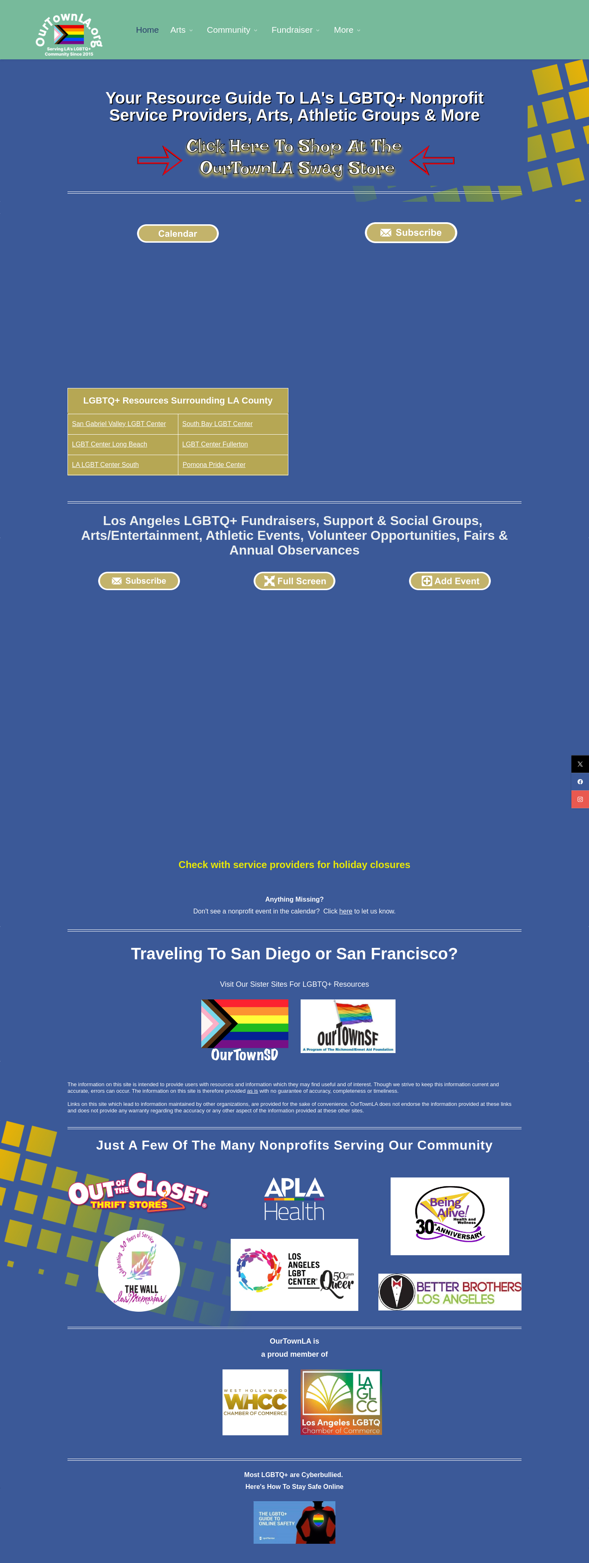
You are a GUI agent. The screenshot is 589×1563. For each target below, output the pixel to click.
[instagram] (580, 799)
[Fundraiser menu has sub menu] (299, 29)
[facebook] (580, 781)
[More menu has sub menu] (495, 29)
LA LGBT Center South (105, 463)
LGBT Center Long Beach (109, 442)
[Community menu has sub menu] (236, 29)
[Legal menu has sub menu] (351, 29)
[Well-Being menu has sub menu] (404, 29)
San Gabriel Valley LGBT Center (119, 422)
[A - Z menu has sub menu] (455, 29)
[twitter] (580, 764)
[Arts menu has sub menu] (185, 29)
